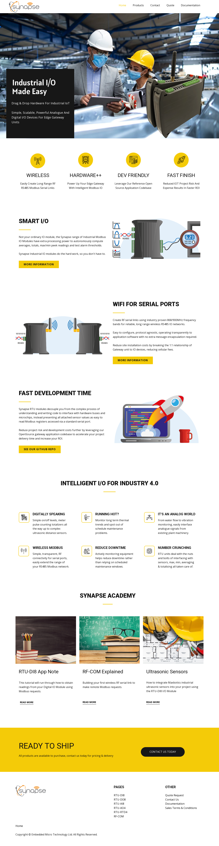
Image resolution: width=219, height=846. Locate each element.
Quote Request (174, 795)
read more (26, 702)
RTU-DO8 (120, 799)
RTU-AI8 (119, 803)
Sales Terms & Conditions (181, 808)
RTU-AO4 (119, 808)
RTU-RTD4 (120, 812)
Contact (155, 5)
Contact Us (172, 799)
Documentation (190, 5)
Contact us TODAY (163, 752)
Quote (170, 5)
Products (138, 5)
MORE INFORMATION (39, 264)
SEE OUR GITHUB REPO (40, 449)
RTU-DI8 (119, 795)
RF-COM (119, 816)
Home (122, 5)
